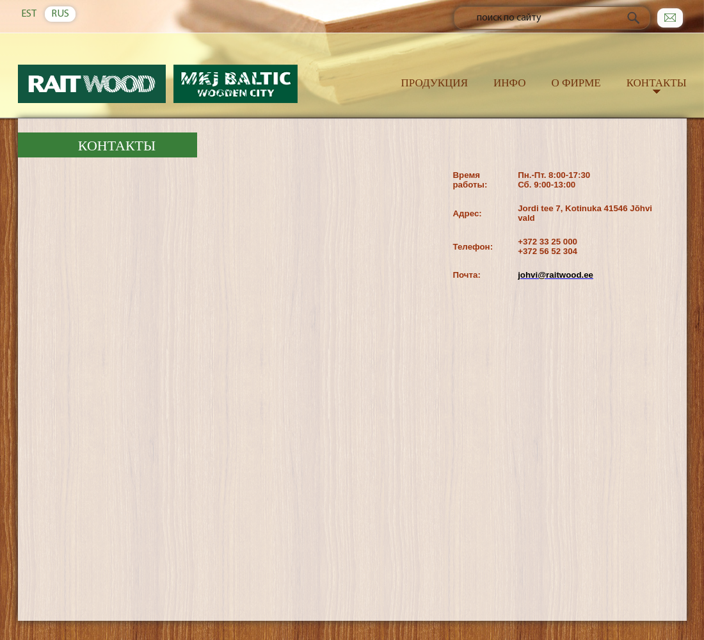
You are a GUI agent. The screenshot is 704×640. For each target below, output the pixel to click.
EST (28, 14)
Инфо (509, 83)
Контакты (657, 83)
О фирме (575, 83)
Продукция (434, 83)
